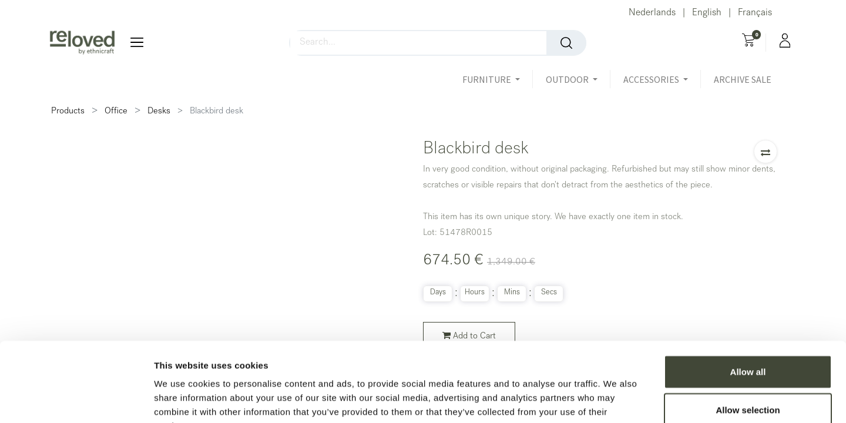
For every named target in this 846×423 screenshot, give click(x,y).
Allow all (748, 298)
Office (116, 111)
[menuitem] (742, 79)
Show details (616, 400)
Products (68, 111)
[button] (765, 151)
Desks (158, 111)
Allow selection (748, 337)
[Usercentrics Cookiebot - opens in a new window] (76, 400)
